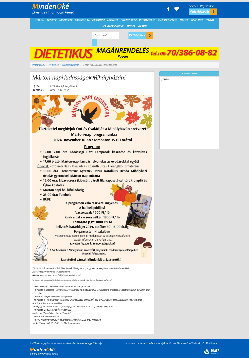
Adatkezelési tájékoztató (160, 343)
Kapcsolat (142, 343)
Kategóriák (141, 35)
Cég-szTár (142, 26)
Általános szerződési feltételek (186, 343)
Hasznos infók (128, 20)
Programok (98, 20)
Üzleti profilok (147, 20)
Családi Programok (70, 65)
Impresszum (129, 343)
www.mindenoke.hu (66, 343)
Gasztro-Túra (82, 20)
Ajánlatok (112, 20)
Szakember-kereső (167, 20)
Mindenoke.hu (38, 65)
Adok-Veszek (65, 20)
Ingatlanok (197, 20)
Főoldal (39, 20)
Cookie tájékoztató (210, 343)
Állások (184, 20)
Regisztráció (207, 6)
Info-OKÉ (131, 26)
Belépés (193, 6)
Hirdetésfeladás (203, 11)
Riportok (51, 20)
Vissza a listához (189, 74)
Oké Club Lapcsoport (113, 26)
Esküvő (210, 20)
